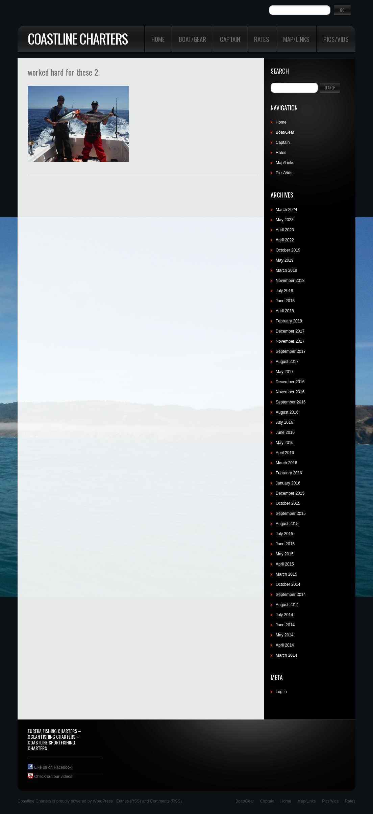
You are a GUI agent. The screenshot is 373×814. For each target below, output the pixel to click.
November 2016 (290, 392)
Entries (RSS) (128, 801)
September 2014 (291, 594)
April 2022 (285, 240)
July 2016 (284, 422)
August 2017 (287, 361)
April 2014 (285, 645)
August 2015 (287, 523)
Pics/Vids (336, 39)
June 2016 (285, 432)
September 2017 (291, 351)
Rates (261, 39)
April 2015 (285, 564)
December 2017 (290, 331)
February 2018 (289, 321)
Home (158, 39)
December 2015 (290, 493)
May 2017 (285, 371)
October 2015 (288, 503)
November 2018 (290, 280)
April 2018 (285, 311)
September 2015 (291, 513)
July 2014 (284, 614)
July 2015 (284, 533)
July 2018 (284, 290)
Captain (230, 39)
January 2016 (288, 483)
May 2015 (285, 554)
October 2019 (288, 250)
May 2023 (285, 219)
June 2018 (285, 300)
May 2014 (285, 635)
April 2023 (285, 230)
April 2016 (285, 452)
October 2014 (288, 584)
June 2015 (285, 544)
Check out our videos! (50, 776)
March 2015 (286, 574)
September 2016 (291, 402)
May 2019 (285, 260)
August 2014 (287, 604)
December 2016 (290, 381)
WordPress (103, 801)
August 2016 (287, 412)
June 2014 (285, 625)
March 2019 (286, 270)
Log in (281, 691)
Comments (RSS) (166, 801)
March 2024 (286, 209)
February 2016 (289, 473)
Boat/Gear (192, 39)
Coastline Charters (77, 38)
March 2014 (286, 655)
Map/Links (296, 39)
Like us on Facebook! (50, 767)
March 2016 (286, 463)
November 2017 (290, 341)
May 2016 (285, 442)
